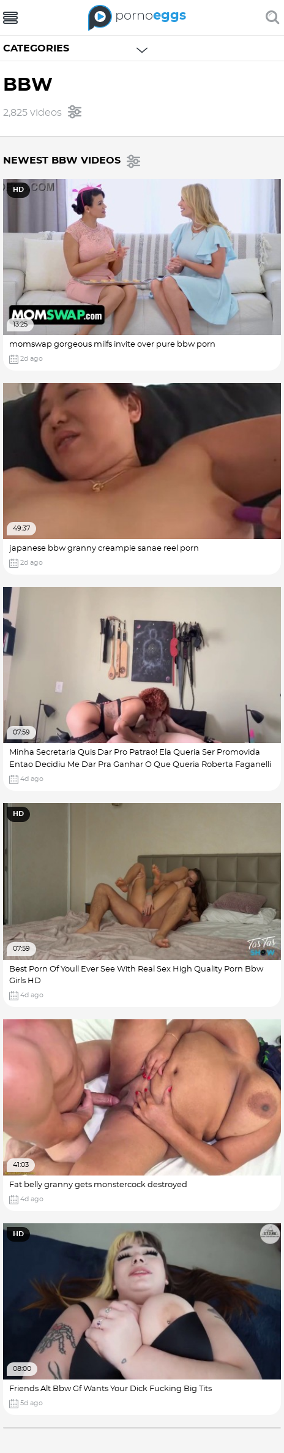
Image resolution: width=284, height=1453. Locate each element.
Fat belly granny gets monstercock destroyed (98, 1185)
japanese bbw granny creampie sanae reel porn (104, 549)
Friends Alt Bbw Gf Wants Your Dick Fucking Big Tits (110, 1389)
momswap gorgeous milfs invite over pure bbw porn (112, 345)
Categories (36, 48)
